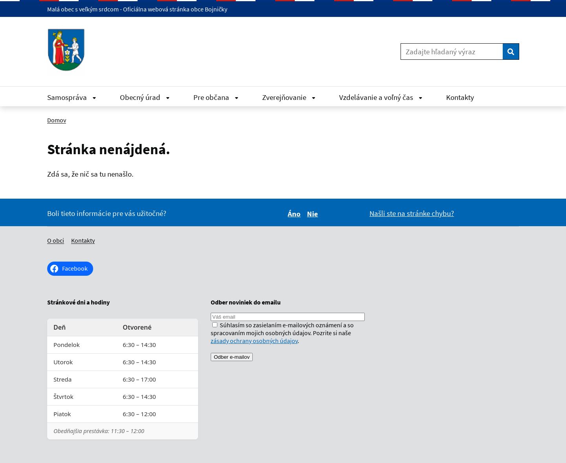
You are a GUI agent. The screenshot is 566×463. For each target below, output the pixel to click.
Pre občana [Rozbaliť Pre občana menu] (216, 97)
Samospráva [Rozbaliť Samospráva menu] (71, 97)
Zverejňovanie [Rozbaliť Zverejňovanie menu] (289, 97)
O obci (55, 240)
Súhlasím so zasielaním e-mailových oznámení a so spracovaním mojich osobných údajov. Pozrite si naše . (282, 333)
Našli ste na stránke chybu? (411, 213)
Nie (313, 213)
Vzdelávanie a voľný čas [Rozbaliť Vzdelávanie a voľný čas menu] (381, 97)
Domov (56, 120)
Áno (295, 213)
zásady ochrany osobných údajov (254, 341)
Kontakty (460, 97)
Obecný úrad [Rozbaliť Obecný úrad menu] (145, 97)
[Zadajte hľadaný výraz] (452, 51)
